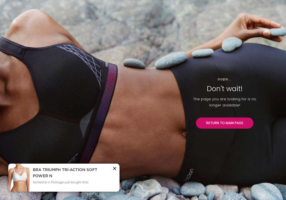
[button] (114, 169)
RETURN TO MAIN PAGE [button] (224, 123)
